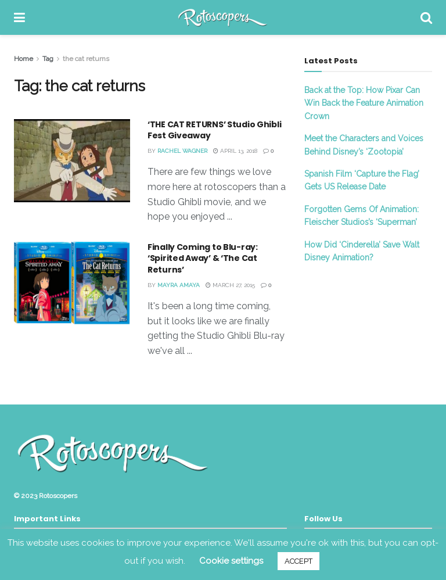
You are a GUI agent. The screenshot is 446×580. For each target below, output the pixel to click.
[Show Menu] (19, 17)
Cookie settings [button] (231, 561)
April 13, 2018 (235, 151)
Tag (47, 59)
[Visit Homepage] (223, 17)
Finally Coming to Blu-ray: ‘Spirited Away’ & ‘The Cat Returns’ (203, 258)
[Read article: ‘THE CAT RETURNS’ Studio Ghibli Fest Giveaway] (72, 160)
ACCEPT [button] (298, 561)
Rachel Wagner (182, 151)
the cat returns (86, 59)
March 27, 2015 (230, 285)
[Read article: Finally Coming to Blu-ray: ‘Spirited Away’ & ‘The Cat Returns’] (72, 283)
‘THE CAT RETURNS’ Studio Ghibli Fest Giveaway (214, 130)
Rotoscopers (58, 496)
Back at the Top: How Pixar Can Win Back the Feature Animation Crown (363, 103)
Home (23, 59)
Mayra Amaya (178, 285)
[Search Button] (426, 17)
